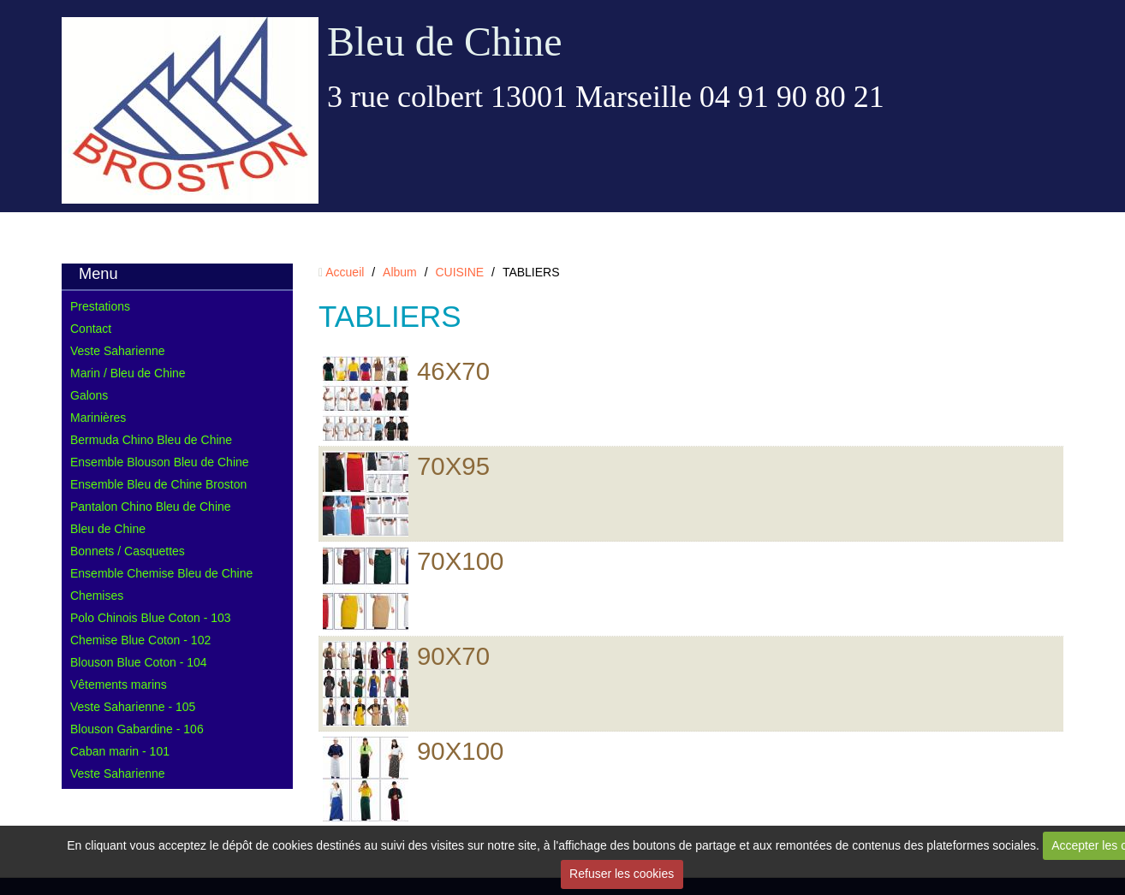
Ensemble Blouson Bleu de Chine (159, 462)
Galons (89, 395)
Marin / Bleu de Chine (128, 373)
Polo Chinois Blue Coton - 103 (150, 618)
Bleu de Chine (444, 41)
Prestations (100, 306)
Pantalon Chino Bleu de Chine (150, 506)
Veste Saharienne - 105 (132, 707)
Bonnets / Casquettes (127, 551)
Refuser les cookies (621, 873)
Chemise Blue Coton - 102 (140, 640)
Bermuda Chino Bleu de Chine (151, 440)
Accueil (344, 272)
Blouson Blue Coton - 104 (138, 662)
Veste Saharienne (117, 351)
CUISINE (459, 272)
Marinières (98, 417)
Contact (90, 328)
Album (400, 272)
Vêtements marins (118, 684)
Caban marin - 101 (120, 751)
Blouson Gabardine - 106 (137, 729)
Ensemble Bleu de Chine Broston (158, 484)
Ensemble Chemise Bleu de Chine (161, 573)
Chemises (96, 595)
